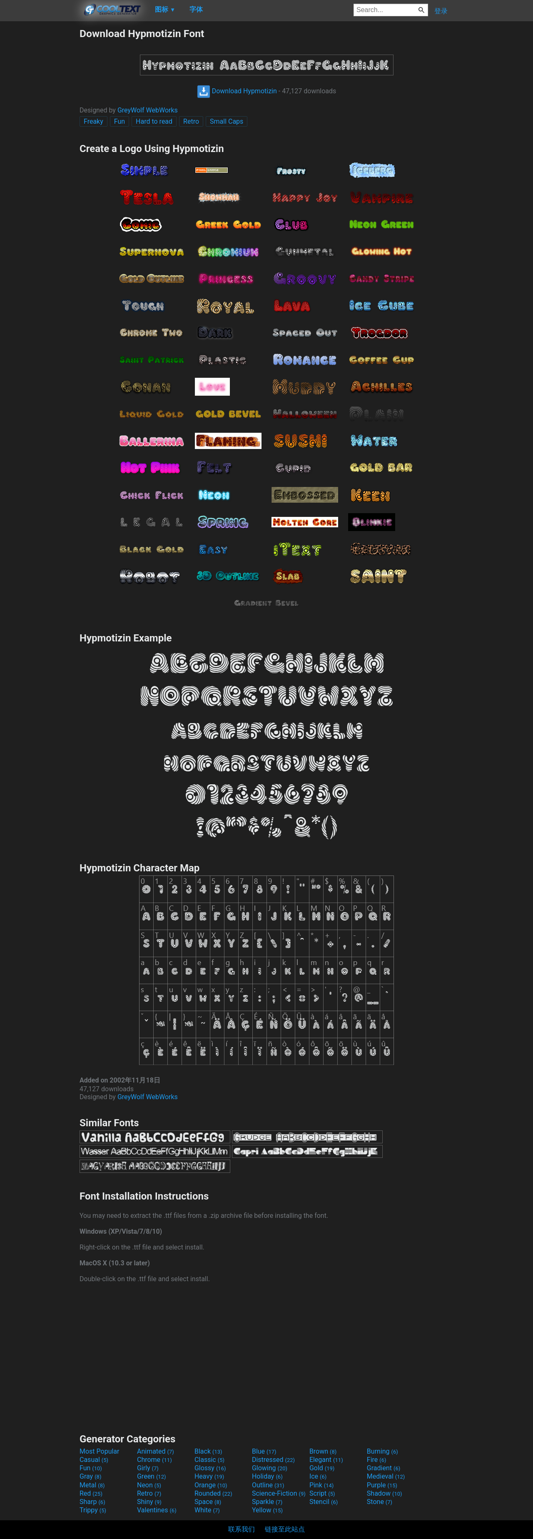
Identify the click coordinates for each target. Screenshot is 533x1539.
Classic (209, 1460)
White (207, 1510)
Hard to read (154, 121)
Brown (322, 1451)
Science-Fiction (279, 1493)
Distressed (273, 1460)
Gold (322, 1468)
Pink (321, 1485)
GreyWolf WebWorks (147, 110)
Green (151, 1476)
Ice (317, 1476)
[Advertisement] (39, 152)
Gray (90, 1476)
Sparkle (267, 1502)
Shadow (384, 1493)
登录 (441, 11)
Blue (264, 1451)
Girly (148, 1468)
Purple (382, 1485)
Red (91, 1493)
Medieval (386, 1476)
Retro (191, 121)
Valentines (157, 1510)
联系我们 (241, 1529)
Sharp (92, 1502)
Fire (376, 1460)
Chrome (154, 1460)
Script (322, 1493)
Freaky (93, 121)
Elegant (326, 1460)
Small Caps (226, 121)
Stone (379, 1502)
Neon (149, 1485)
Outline (268, 1485)
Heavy (209, 1476)
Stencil (323, 1502)
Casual (94, 1460)
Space (207, 1502)
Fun (119, 121)
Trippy (93, 1510)
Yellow (267, 1510)
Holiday (267, 1476)
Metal (92, 1485)
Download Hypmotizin (237, 91)
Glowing (269, 1468)
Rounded (213, 1493)
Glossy (210, 1468)
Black (208, 1451)
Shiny (149, 1502)
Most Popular (100, 1451)
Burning (382, 1451)
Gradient (383, 1468)
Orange (210, 1485)
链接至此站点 (285, 1529)
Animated (155, 1451)
